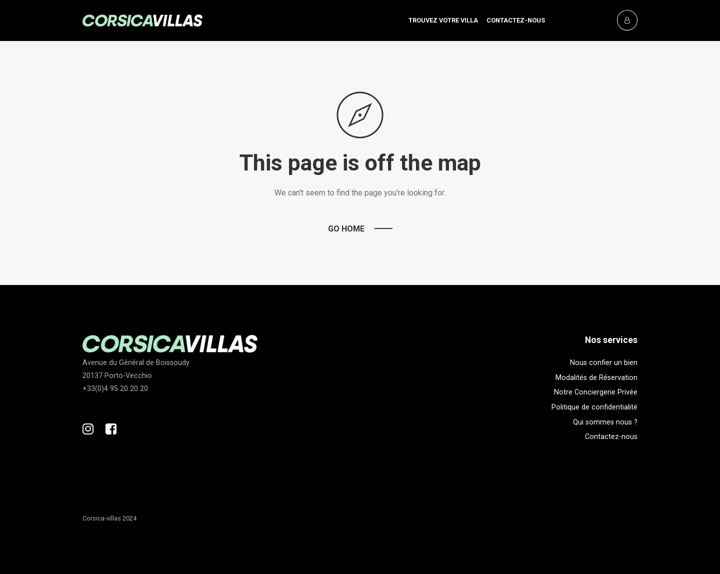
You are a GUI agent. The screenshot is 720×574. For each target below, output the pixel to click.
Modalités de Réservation (597, 378)
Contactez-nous (515, 20)
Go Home (346, 229)
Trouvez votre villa (443, 20)
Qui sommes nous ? (605, 422)
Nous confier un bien (604, 362)
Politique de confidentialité (595, 407)
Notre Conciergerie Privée (596, 392)
